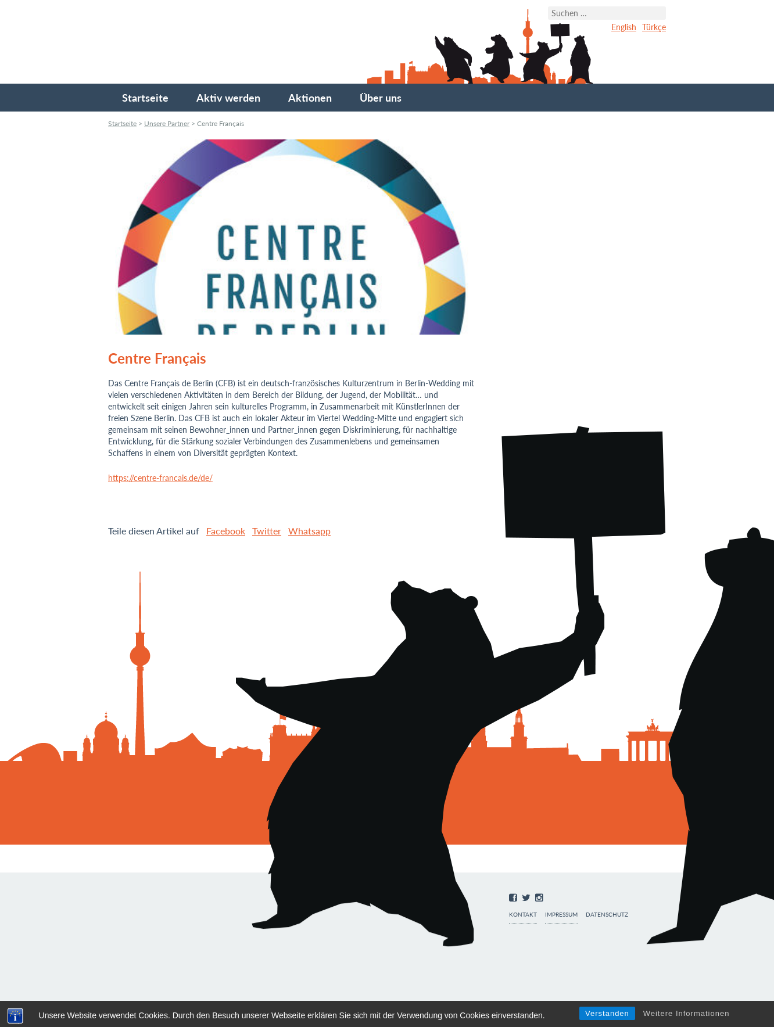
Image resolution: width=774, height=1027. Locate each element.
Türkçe (654, 27)
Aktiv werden (228, 97)
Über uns (381, 97)
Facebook (225, 530)
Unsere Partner (166, 123)
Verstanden (607, 1013)
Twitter (266, 530)
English (623, 27)
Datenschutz (607, 914)
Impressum (561, 914)
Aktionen (310, 97)
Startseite (145, 97)
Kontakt (523, 914)
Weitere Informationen (686, 1013)
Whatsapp (309, 530)
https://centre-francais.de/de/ (160, 478)
